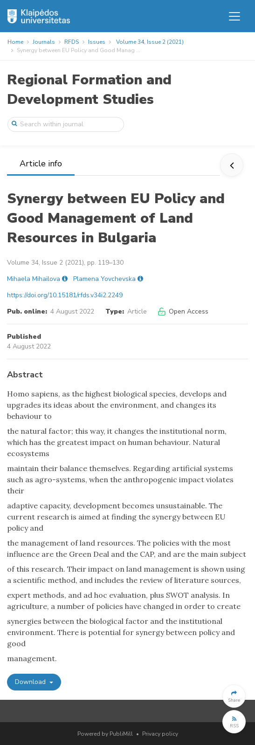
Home (15, 42)
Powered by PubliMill (105, 734)
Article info (41, 163)
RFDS (71, 42)
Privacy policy (160, 734)
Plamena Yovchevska (104, 278)
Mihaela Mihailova (33, 278)
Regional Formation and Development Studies (89, 89)
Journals (44, 42)
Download (31, 681)
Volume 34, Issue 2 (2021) (150, 42)
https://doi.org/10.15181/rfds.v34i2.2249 (65, 295)
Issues (96, 42)
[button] (234, 696)
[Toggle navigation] (234, 16)
